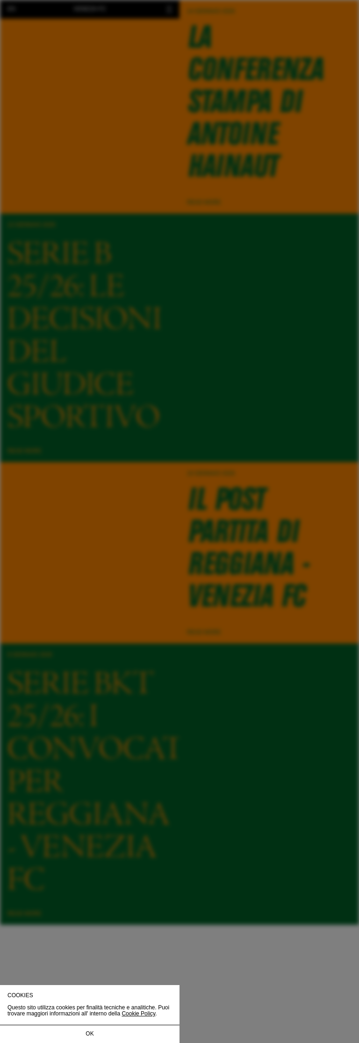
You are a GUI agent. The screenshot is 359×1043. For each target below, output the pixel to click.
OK (89, 1033)
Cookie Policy (138, 1013)
